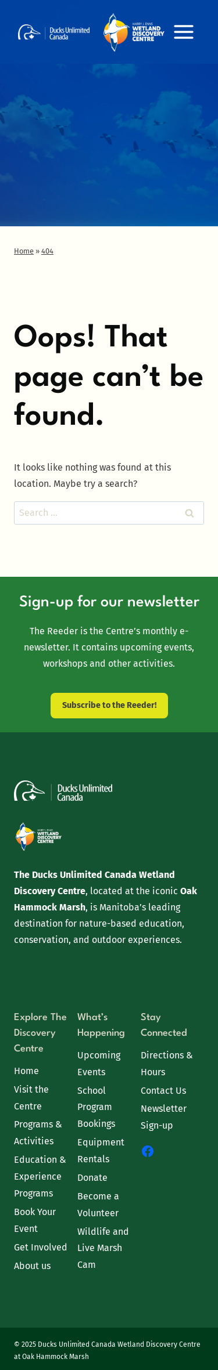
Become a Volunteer (98, 1205)
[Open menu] (183, 31)
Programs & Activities (38, 1133)
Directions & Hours (167, 1064)
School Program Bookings (96, 1107)
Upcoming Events (98, 1064)
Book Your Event (35, 1220)
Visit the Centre (31, 1098)
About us (32, 1265)
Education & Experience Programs (40, 1176)
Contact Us (163, 1090)
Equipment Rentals (100, 1151)
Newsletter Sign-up (164, 1117)
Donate (92, 1177)
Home (26, 1070)
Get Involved (40, 1247)
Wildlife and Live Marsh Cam (103, 1248)
